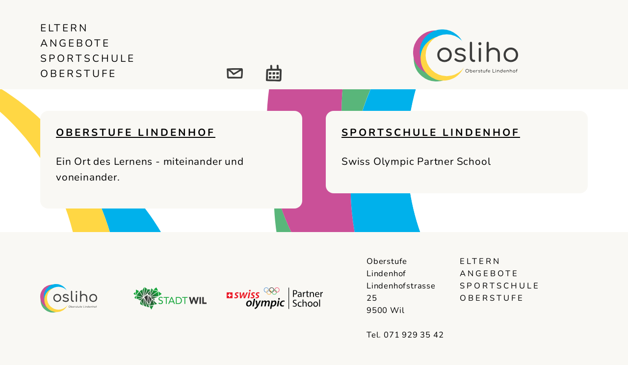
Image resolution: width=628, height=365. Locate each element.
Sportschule (87, 58)
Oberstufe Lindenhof (135, 132)
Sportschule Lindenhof (430, 132)
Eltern (64, 28)
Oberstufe (78, 73)
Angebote (75, 43)
